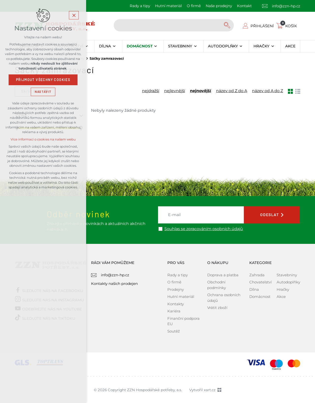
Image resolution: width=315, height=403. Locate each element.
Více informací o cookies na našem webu (43, 139)
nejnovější (200, 91)
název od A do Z (267, 91)
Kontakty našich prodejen (114, 283)
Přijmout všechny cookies (43, 80)
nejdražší (150, 91)
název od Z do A (231, 91)
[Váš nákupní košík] (287, 26)
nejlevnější (174, 91)
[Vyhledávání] (227, 25)
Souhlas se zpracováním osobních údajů (203, 229)
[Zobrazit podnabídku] (86, 46)
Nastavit (43, 92)
